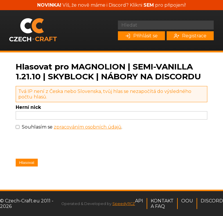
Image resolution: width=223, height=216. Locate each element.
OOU (187, 201)
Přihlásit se (141, 36)
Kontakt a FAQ (162, 203)
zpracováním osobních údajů (87, 127)
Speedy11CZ (123, 204)
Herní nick (28, 107)
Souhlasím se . (72, 127)
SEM (148, 5)
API (139, 201)
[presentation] (60, 145)
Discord (212, 201)
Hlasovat (26, 162)
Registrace (190, 36)
